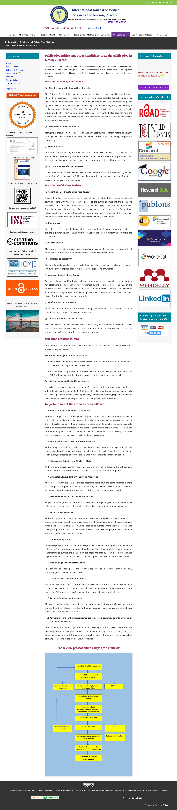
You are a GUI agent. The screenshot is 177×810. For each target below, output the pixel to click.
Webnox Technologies (164, 805)
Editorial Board (12, 66)
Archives (9, 76)
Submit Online (12, 80)
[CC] (88, 784)
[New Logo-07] (88, 7)
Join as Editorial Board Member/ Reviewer (153, 87)
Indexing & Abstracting (15, 70)
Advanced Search (94, 28)
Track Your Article (13, 83)
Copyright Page (12, 88)
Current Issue (11, 73)
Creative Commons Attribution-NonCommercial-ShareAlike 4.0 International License (132, 790)
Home (8, 63)
